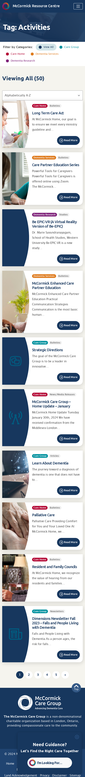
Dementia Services (47, 53)
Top (76, 688)
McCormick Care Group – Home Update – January (51, 404)
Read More (70, 140)
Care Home (18, 53)
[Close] (77, 737)
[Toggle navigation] (78, 6)
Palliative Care (43, 515)
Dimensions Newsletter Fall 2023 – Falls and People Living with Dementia (55, 623)
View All (49, 47)
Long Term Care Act (48, 113)
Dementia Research (23, 60)
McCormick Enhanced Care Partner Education (53, 285)
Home (10, 763)
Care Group (71, 47)
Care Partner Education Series (55, 165)
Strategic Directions (47, 350)
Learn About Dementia (50, 463)
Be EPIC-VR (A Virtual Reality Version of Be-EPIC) (54, 224)
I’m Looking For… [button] (49, 763)
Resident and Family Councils (54, 567)
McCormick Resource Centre (31, 6)
